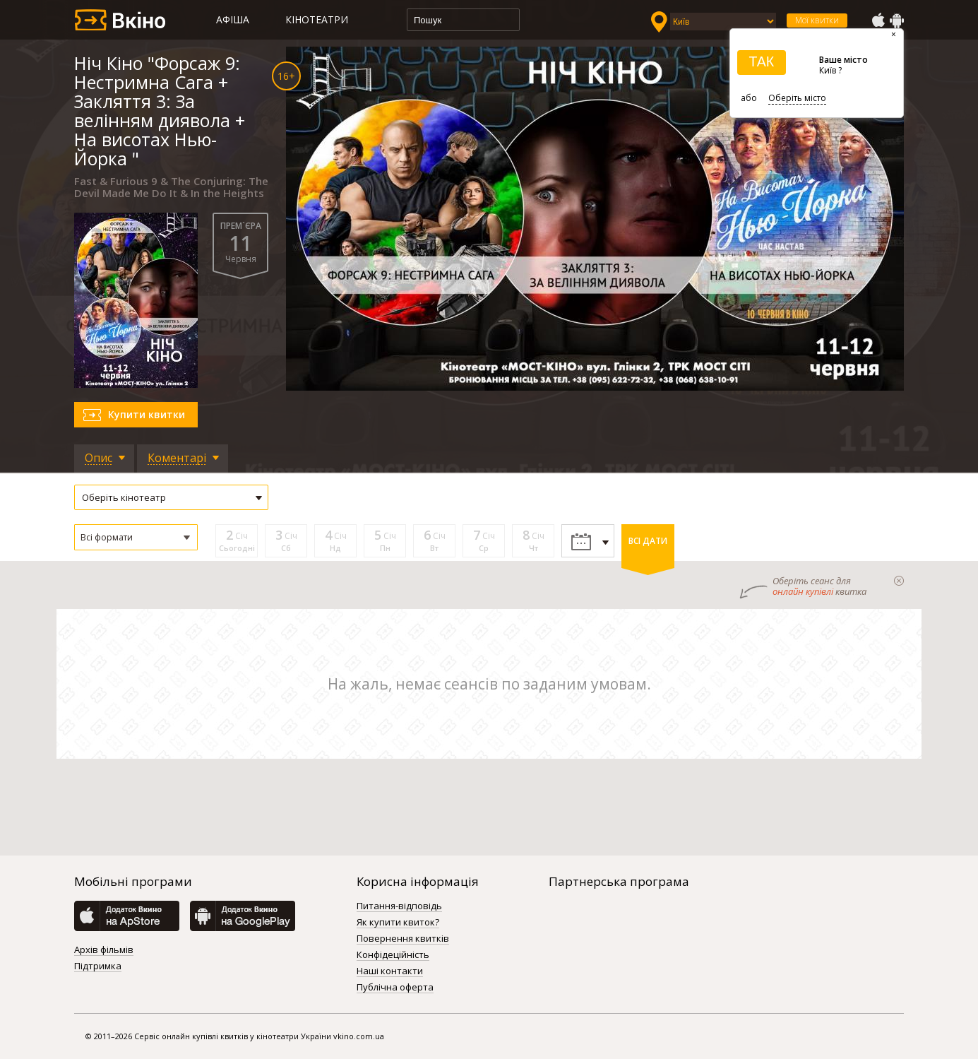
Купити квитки (146, 414)
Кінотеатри (316, 19)
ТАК (761, 61)
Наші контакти (390, 971)
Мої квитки (817, 20)
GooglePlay (897, 20)
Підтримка (97, 966)
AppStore (878, 20)
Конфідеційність (393, 955)
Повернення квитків (403, 939)
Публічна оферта (395, 987)
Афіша (232, 19)
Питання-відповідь (399, 906)
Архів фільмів (103, 950)
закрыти (899, 581)
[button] (136, 537)
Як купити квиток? (398, 922)
